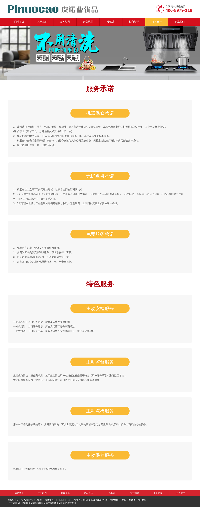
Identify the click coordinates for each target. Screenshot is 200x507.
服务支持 (157, 21)
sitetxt (132, 500)
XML (124, 500)
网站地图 (114, 500)
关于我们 (42, 21)
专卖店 (111, 21)
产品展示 (88, 21)
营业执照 (142, 500)
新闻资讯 (65, 21)
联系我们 (180, 21)
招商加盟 (134, 21)
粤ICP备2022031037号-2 (95, 500)
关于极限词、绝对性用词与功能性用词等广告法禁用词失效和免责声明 (42, 503)
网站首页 (19, 21)
